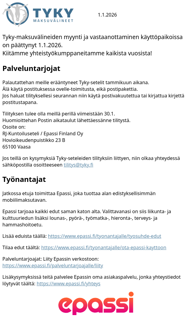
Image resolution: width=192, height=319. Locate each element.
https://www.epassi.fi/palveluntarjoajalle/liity (52, 265)
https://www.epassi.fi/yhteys (69, 283)
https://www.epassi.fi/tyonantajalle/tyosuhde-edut (104, 236)
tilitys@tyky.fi (78, 164)
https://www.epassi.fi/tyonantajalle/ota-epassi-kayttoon (103, 247)
